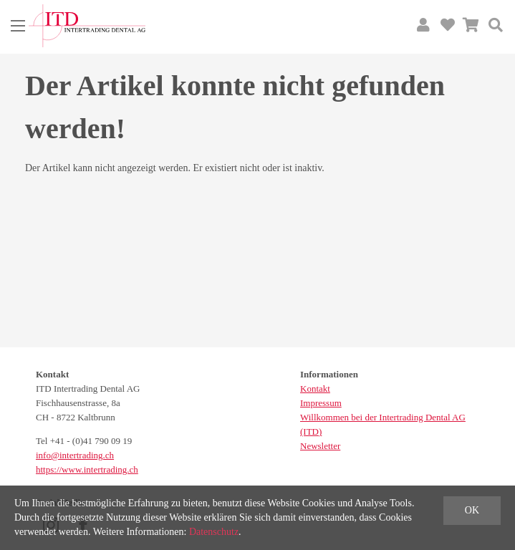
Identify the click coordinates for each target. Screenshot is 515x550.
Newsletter (320, 445)
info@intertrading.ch (75, 455)
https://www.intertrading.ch (87, 469)
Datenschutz (214, 531)
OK (472, 510)
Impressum (321, 402)
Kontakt (315, 388)
